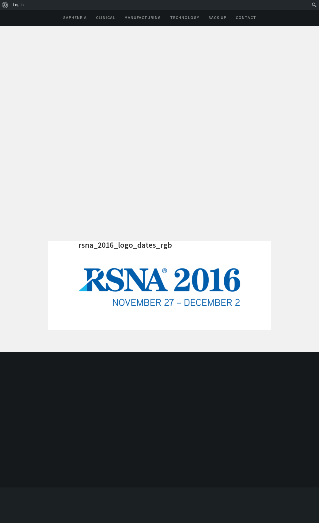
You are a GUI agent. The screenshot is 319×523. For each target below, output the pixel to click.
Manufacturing (142, 17)
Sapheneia (75, 17)
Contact (246, 17)
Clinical (105, 17)
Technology (184, 17)
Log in (18, 4)
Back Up (217, 17)
